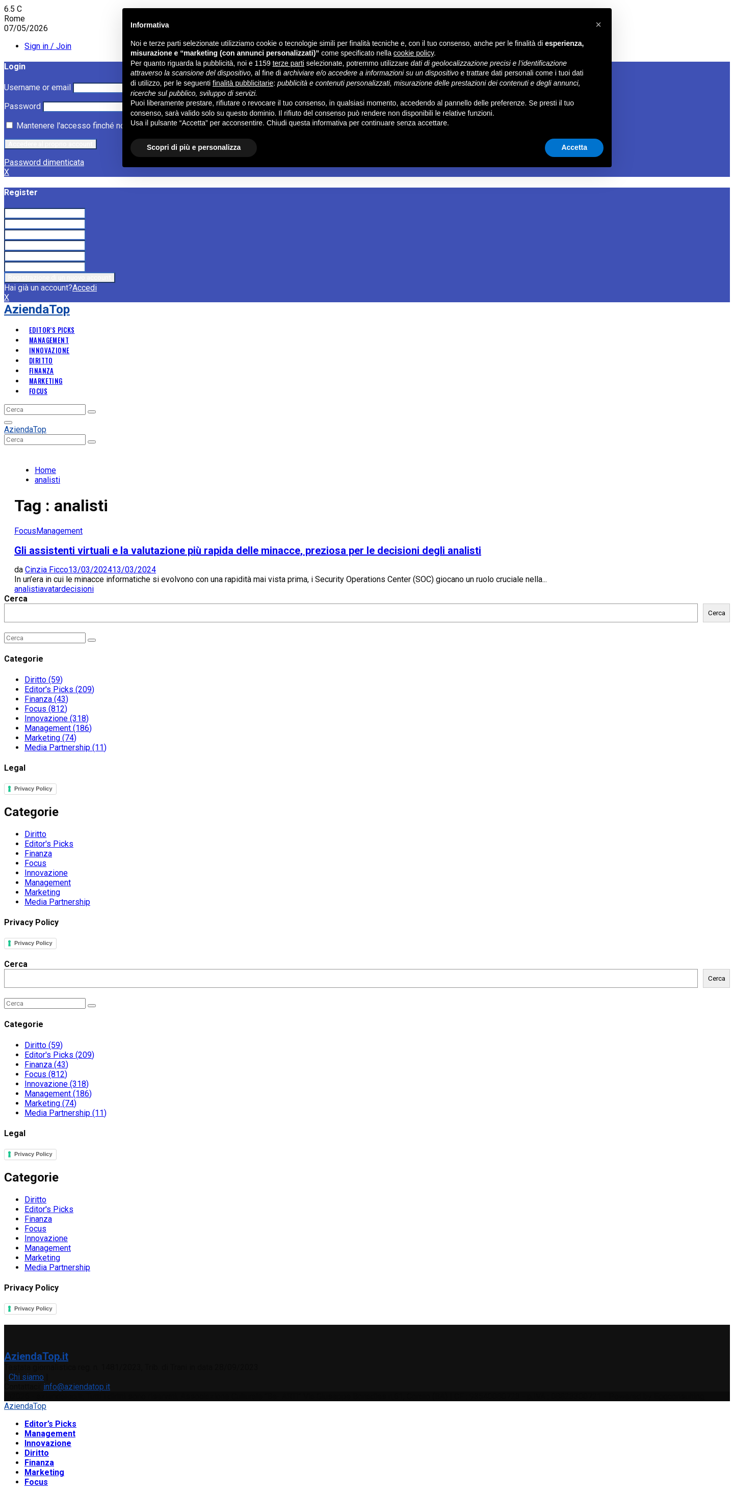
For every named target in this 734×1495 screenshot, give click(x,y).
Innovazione (49, 350)
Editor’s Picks (52, 330)
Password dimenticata (44, 162)
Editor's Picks (59, 689)
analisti (27, 589)
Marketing (46, 381)
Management (49, 340)
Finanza (41, 370)
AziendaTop (37, 309)
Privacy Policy (33, 788)
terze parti (288, 63)
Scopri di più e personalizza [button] (194, 147)
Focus (38, 391)
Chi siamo (26, 1377)
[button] (598, 24)
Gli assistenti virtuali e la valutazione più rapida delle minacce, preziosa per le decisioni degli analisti (247, 550)
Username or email (37, 87)
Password (22, 106)
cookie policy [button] (414, 53)
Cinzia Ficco (46, 569)
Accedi (84, 288)
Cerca (16, 599)
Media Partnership (65, 747)
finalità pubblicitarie (243, 83)
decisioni (77, 589)
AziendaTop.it (36, 1356)
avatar (50, 589)
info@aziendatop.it (76, 1387)
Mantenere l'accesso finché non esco (77, 125)
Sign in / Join (47, 46)
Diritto (41, 360)
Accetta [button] (574, 147)
